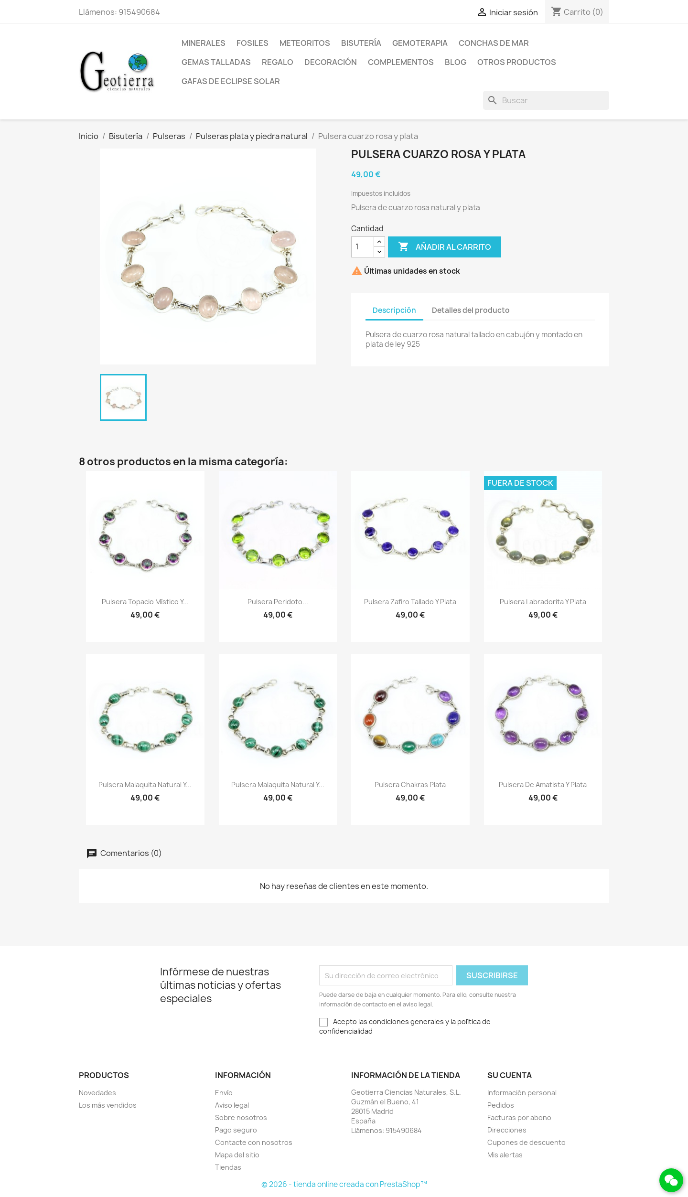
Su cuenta (509, 1075)
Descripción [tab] (394, 310)
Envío (224, 1092)
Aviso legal (232, 1105)
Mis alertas (505, 1154)
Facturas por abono (519, 1117)
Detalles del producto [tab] (471, 310)
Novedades (97, 1092)
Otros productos (516, 62)
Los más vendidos (108, 1105)
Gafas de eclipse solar (231, 81)
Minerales (204, 43)
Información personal (522, 1092)
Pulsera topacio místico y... (145, 601)
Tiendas (228, 1167)
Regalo (277, 62)
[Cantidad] (362, 246)
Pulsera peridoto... (277, 601)
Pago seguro (236, 1129)
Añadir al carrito (444, 247)
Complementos (401, 62)
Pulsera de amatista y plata (543, 784)
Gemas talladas (216, 62)
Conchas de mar (494, 43)
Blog (455, 62)
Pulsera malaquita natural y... (145, 784)
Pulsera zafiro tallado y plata (410, 601)
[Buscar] (546, 100)
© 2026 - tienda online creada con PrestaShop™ (344, 1184)
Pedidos (500, 1105)
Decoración (330, 62)
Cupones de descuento (526, 1142)
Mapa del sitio (237, 1154)
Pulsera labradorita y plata (543, 601)
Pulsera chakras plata (410, 784)
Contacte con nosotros (253, 1142)
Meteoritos (305, 43)
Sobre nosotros (241, 1117)
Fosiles (252, 43)
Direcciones (507, 1129)
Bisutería (361, 43)
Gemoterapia (420, 43)
